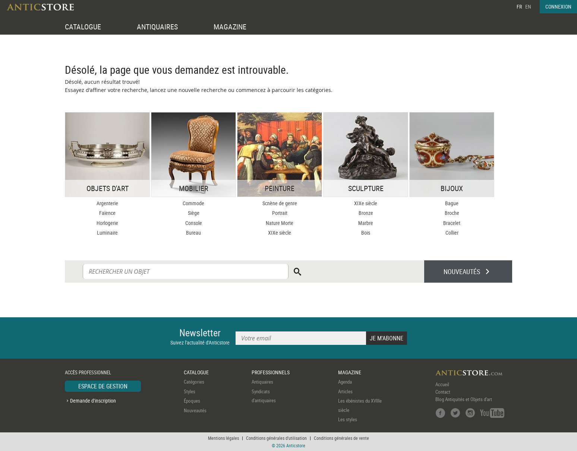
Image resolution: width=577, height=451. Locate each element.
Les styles (347, 419)
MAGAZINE (230, 27)
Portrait (279, 212)
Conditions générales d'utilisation (276, 438)
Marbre (365, 222)
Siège (193, 212)
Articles (345, 391)
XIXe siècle (279, 232)
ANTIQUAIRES (157, 27)
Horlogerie (107, 222)
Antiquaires (262, 381)
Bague (451, 203)
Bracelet (451, 222)
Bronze (366, 212)
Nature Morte (279, 222)
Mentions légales (223, 438)
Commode (193, 203)
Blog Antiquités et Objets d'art (463, 399)
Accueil (442, 384)
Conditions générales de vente (341, 438)
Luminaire (107, 232)
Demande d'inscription (93, 400)
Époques (192, 400)
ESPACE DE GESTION (102, 386)
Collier (451, 232)
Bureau (193, 232)
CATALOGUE (83, 27)
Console (193, 222)
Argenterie (107, 203)
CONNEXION (558, 6)
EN (528, 6)
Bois (365, 232)
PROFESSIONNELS (271, 372)
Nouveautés (195, 410)
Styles (189, 391)
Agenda (345, 381)
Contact (442, 391)
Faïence (107, 212)
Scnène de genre (279, 203)
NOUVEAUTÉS (462, 271)
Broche (452, 212)
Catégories (194, 381)
